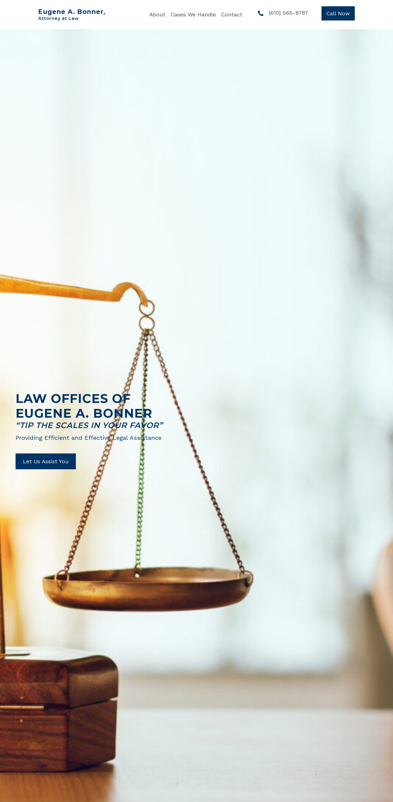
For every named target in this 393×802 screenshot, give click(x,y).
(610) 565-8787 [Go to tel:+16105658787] (288, 13)
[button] (338, 13)
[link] (157, 14)
